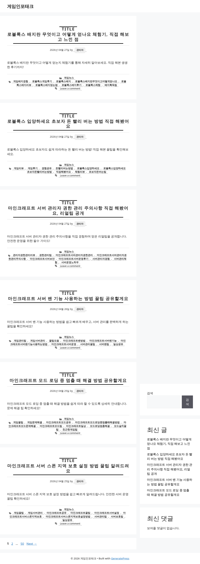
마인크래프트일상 (76, 426)
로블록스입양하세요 (88, 168)
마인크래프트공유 (56, 512)
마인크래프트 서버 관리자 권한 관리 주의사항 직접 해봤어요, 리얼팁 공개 (68, 210)
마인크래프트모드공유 (58, 422)
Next (32, 544)
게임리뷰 (19, 168)
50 (22, 544)
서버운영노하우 (70, 262)
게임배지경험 (20, 81)
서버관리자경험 (101, 258)
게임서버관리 (37, 340)
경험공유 (47, 168)
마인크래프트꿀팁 (80, 512)
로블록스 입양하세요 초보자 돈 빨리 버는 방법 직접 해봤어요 (68, 123)
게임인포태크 (20, 6)
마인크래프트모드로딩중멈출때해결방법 (97, 422)
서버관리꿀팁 (87, 344)
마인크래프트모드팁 (51, 426)
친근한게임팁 (70, 429)
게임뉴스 (69, 77)
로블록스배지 (63, 81)
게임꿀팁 (18, 422)
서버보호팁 (117, 516)
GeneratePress (120, 558)
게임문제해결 (34, 422)
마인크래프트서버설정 (106, 512)
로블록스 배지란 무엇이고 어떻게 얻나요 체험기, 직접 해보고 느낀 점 (68, 36)
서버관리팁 (100, 516)
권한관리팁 (45, 255)
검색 (150, 393)
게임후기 (33, 168)
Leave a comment (70, 88)
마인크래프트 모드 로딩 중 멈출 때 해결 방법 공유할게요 (68, 380)
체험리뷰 (80, 171)
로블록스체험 (93, 85)
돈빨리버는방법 (64, 168)
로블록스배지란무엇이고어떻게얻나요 (96, 81)
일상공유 (118, 344)
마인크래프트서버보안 (42, 258)
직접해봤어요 (63, 171)
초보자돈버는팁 (97, 171)
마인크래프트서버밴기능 (103, 340)
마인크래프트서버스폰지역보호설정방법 (68, 516)
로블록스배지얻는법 (46, 85)
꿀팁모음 (54, 340)
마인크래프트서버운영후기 (73, 258)
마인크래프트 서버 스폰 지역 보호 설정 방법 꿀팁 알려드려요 (68, 468)
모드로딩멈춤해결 (100, 426)
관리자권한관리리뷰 (24, 255)
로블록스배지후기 (71, 85)
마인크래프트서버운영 (63, 344)
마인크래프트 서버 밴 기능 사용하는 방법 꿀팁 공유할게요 (68, 298)
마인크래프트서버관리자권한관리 (74, 255)
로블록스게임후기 (42, 81)
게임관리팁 (20, 340)
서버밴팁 (104, 344)
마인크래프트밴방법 (74, 340)
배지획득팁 (111, 85)
